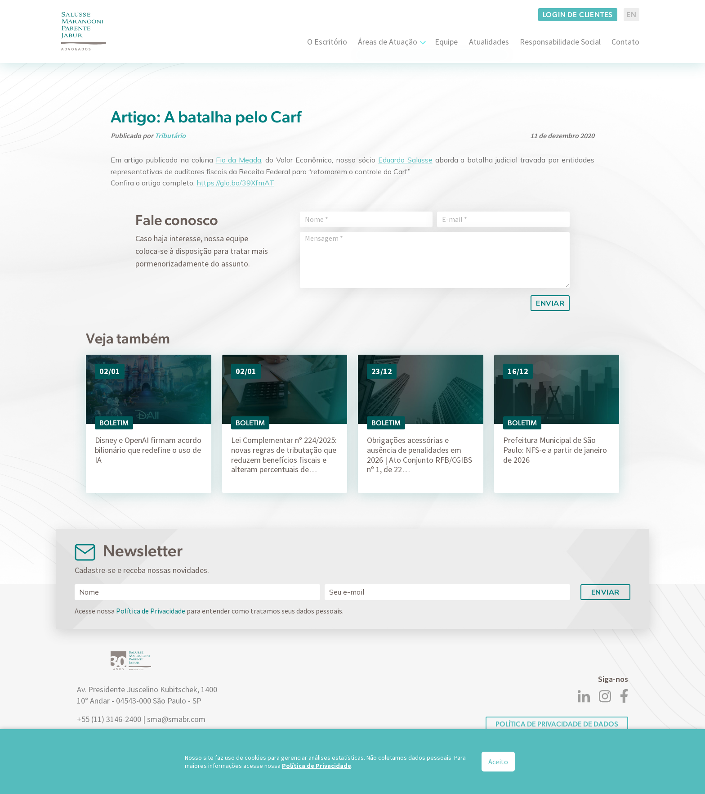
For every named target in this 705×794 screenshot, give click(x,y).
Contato (625, 41)
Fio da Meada (239, 159)
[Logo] (83, 31)
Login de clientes (578, 14)
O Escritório (327, 41)
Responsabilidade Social (560, 41)
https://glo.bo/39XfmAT (235, 182)
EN (631, 14)
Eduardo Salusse (405, 159)
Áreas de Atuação (387, 41)
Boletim (114, 423)
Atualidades (489, 41)
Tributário (170, 135)
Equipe (446, 41)
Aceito (498, 761)
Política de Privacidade (150, 610)
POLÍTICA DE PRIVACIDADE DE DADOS (556, 724)
